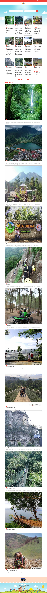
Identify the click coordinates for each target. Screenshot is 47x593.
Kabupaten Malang (37, 69)
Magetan (17, 27)
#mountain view (36, 71)
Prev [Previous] (19, 79)
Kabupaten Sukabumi (28, 48)
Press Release (10, 0)
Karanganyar (27, 27)
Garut (17, 48)
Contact (21, 0)
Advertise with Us (14, 0)
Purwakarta (8, 48)
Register (41, 0)
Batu (7, 27)
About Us (7, 0)
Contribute (18, 0)
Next (27, 79)
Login (38, 0)
